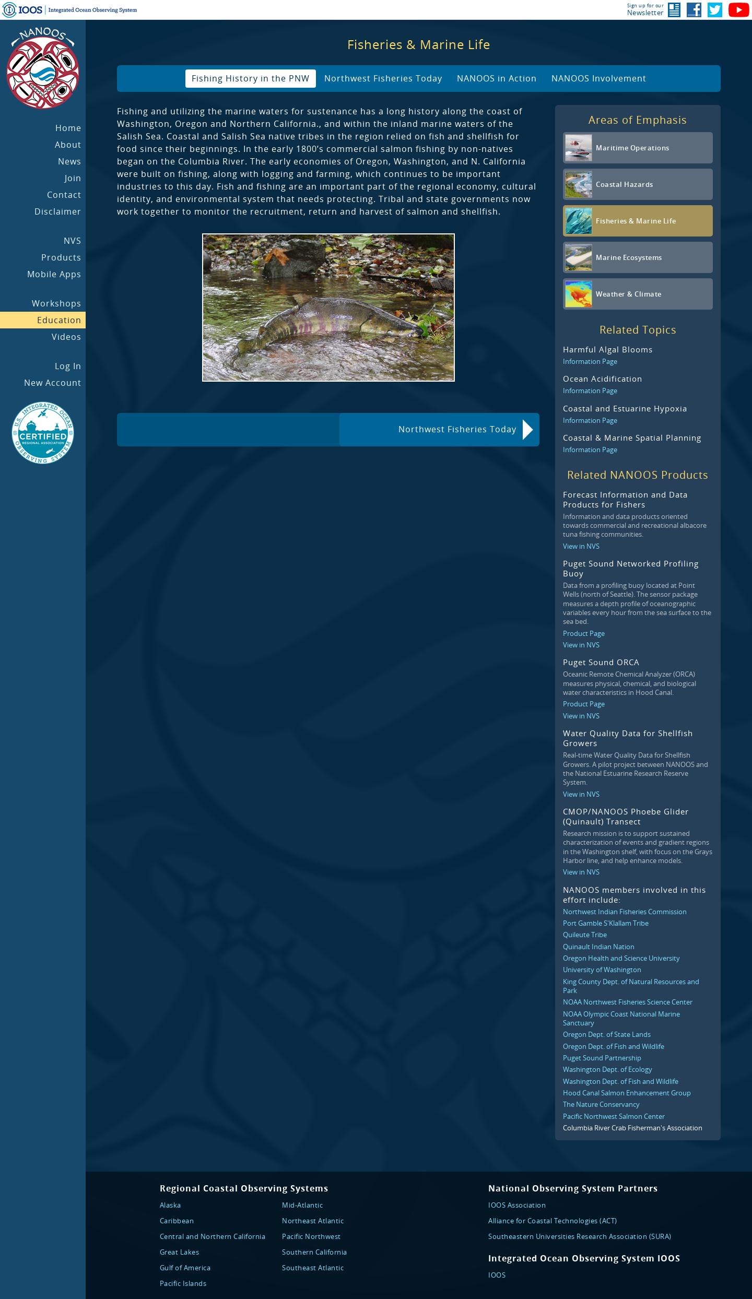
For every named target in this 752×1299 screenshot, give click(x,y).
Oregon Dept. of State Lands (607, 1034)
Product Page (584, 633)
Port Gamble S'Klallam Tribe (606, 923)
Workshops (56, 303)
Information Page (590, 361)
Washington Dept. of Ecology (607, 1069)
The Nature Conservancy (601, 1104)
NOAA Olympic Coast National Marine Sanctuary (621, 1018)
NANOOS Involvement (599, 78)
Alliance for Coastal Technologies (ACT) (552, 1220)
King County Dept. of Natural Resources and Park (631, 986)
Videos (66, 337)
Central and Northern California (213, 1236)
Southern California (314, 1252)
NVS (72, 240)
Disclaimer (57, 211)
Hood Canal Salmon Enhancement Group (627, 1092)
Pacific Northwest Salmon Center (614, 1116)
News (69, 161)
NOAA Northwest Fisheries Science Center (627, 1002)
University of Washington (602, 969)
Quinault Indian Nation (598, 946)
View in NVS (581, 546)
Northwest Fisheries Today (383, 78)
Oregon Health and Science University (621, 958)
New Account (52, 382)
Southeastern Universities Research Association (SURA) (580, 1236)
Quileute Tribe (585, 934)
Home (68, 128)
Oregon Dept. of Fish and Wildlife (613, 1046)
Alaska (170, 1205)
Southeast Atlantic (313, 1267)
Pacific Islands (183, 1283)
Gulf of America (185, 1267)
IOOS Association (517, 1205)
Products (61, 257)
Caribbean (177, 1220)
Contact (64, 194)
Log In (68, 366)
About (68, 144)
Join (73, 178)
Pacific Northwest (311, 1236)
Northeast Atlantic (313, 1220)
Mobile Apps (54, 274)
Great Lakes (179, 1252)
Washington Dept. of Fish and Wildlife (620, 1081)
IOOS (497, 1275)
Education (59, 320)
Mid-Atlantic (302, 1205)
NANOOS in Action (497, 78)
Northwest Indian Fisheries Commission (625, 911)
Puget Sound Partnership (602, 1057)
